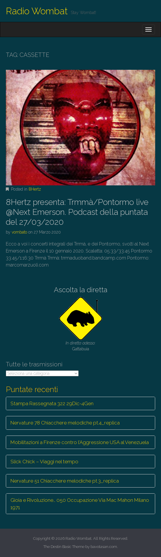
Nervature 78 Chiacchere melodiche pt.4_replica (65, 423)
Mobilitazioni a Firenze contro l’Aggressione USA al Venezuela (79, 442)
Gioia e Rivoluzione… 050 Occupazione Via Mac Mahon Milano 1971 (79, 503)
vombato (19, 232)
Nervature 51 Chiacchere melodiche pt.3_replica (64, 481)
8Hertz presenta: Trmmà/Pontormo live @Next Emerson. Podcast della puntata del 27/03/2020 (77, 212)
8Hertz (35, 189)
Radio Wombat (37, 11)
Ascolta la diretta (80, 290)
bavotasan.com (104, 546)
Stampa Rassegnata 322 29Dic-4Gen (51, 403)
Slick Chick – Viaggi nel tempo (44, 461)
